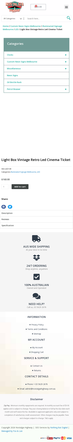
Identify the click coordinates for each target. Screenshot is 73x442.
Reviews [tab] (5, 219)
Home (6, 26)
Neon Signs (12, 75)
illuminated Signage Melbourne (23, 172)
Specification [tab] (8, 225)
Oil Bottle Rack (14, 82)
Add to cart (20, 186)
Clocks (38, 55)
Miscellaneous (38, 68)
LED (17, 29)
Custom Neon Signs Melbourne (25, 26)
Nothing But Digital (59, 427)
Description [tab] (7, 213)
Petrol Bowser (38, 89)
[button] (66, 7)
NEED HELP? (37, 304)
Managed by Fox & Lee (11, 431)
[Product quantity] (4, 186)
